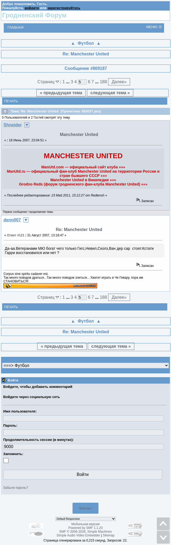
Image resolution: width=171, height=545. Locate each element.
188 (103, 82)
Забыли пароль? (15, 488)
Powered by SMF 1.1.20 (85, 528)
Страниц (48, 82)
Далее (119, 82)
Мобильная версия (85, 524)
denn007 (12, 220)
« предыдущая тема (61, 92)
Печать (11, 101)
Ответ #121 (15, 235)
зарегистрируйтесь (63, 8)
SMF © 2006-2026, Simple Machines (85, 531)
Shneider (12, 125)
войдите (32, 8)
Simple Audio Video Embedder (78, 535)
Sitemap (109, 535)
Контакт (85, 508)
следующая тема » (110, 92)
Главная (15, 27)
